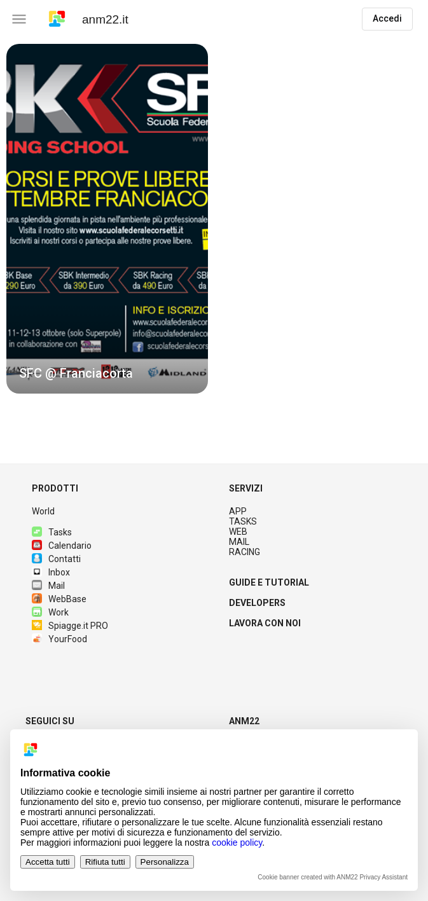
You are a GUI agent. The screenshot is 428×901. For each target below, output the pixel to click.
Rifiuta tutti (105, 862)
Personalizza (165, 862)
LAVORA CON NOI (265, 623)
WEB (238, 531)
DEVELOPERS (257, 603)
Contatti (56, 559)
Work (50, 612)
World (43, 511)
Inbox (51, 572)
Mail (48, 586)
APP (238, 511)
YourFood (59, 639)
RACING (244, 552)
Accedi (387, 18)
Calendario (62, 545)
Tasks (52, 532)
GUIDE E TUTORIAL (269, 582)
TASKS (243, 521)
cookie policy (237, 842)
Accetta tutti (47, 862)
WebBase (59, 599)
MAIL (239, 542)
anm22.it (105, 19)
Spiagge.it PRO (70, 626)
